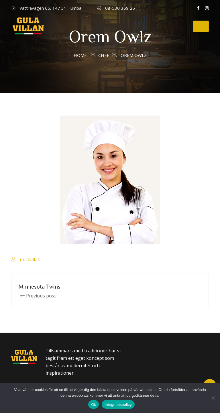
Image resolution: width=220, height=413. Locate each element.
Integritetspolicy (118, 404)
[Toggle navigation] (201, 26)
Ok (93, 404)
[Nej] (213, 398)
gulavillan (30, 259)
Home (80, 55)
